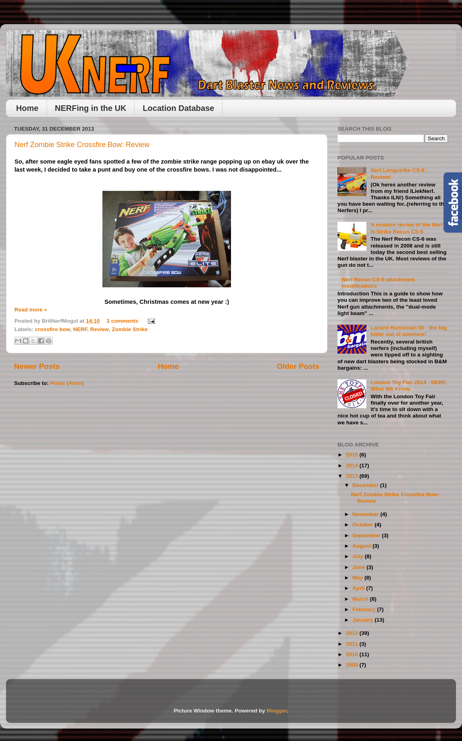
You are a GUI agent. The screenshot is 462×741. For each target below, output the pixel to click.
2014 (353, 466)
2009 (353, 665)
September (367, 535)
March (361, 599)
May (358, 578)
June (359, 567)
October (363, 525)
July (358, 556)
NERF (80, 329)
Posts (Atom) (67, 383)
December (366, 485)
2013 (353, 476)
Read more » (30, 310)
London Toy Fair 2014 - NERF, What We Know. (408, 385)
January (363, 620)
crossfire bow (52, 329)
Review (99, 329)
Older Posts (298, 366)
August (362, 546)
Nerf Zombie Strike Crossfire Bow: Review (81, 145)
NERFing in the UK (91, 108)
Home (27, 108)
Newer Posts (36, 366)
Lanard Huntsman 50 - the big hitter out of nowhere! (408, 331)
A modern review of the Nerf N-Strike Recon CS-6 (406, 228)
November (366, 514)
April (359, 588)
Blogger (277, 711)
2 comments (123, 321)
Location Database (178, 108)
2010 (353, 654)
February (364, 609)
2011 (353, 644)
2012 (353, 633)
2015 (353, 455)
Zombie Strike (129, 329)
